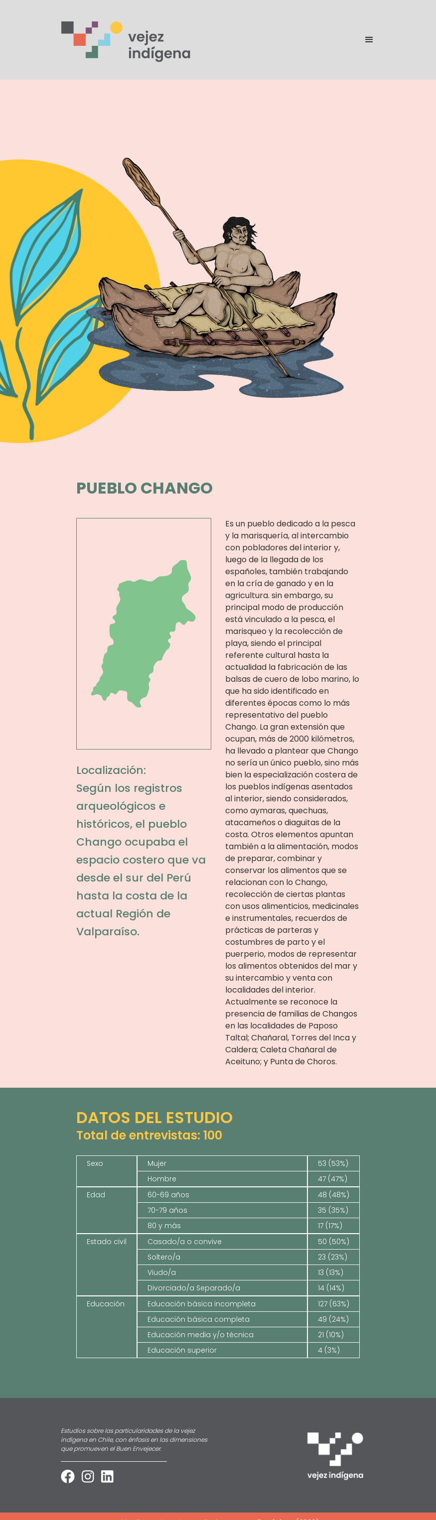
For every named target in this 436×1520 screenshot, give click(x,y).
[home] (126, 40)
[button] (364, 40)
